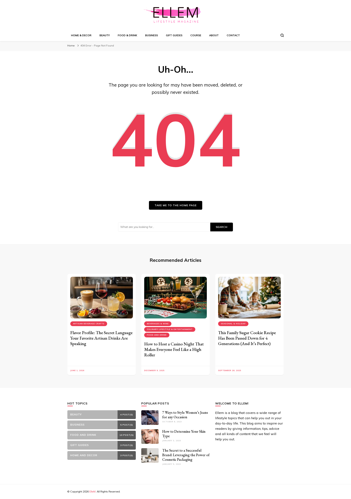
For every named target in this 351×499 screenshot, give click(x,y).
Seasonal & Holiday (233, 323)
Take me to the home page (176, 205)
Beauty (104, 35)
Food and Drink (157, 335)
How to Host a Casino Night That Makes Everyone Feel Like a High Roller (174, 349)
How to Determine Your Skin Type (184, 433)
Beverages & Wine (158, 323)
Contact (233, 35)
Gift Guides (174, 35)
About (214, 35)
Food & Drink (127, 35)
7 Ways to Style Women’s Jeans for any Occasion (185, 414)
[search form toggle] (282, 35)
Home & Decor (81, 35)
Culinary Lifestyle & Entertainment (170, 329)
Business (151, 35)
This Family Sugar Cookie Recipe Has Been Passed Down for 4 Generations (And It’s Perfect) (247, 338)
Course (195, 35)
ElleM (92, 491)
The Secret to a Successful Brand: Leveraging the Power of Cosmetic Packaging (186, 455)
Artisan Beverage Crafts (88, 323)
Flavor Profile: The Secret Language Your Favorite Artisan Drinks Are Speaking (101, 338)
